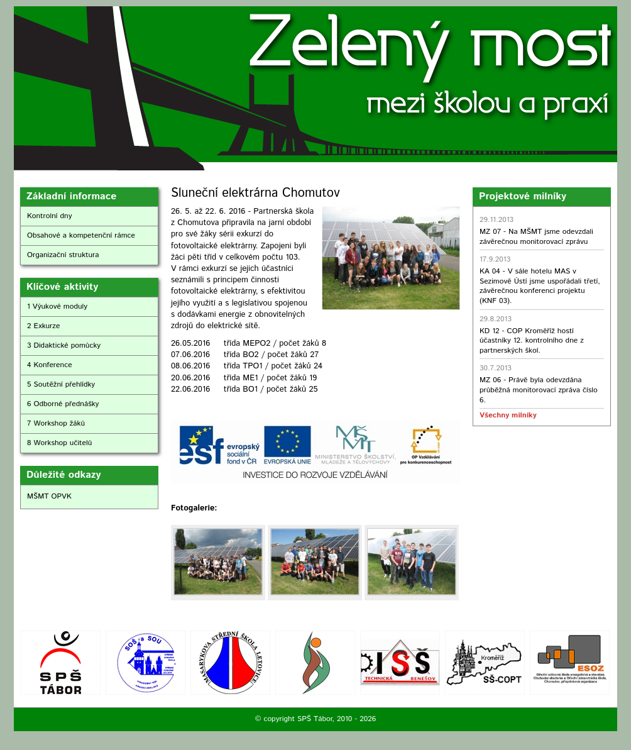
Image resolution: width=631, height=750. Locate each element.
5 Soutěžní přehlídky (61, 384)
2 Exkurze (43, 326)
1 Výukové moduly (57, 306)
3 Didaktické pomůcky (64, 345)
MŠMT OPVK (49, 496)
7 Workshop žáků (56, 423)
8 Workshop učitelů (59, 443)
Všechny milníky (508, 415)
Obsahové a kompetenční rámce (81, 235)
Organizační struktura (63, 255)
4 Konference (49, 365)
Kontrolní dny (49, 216)
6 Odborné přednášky (63, 404)
